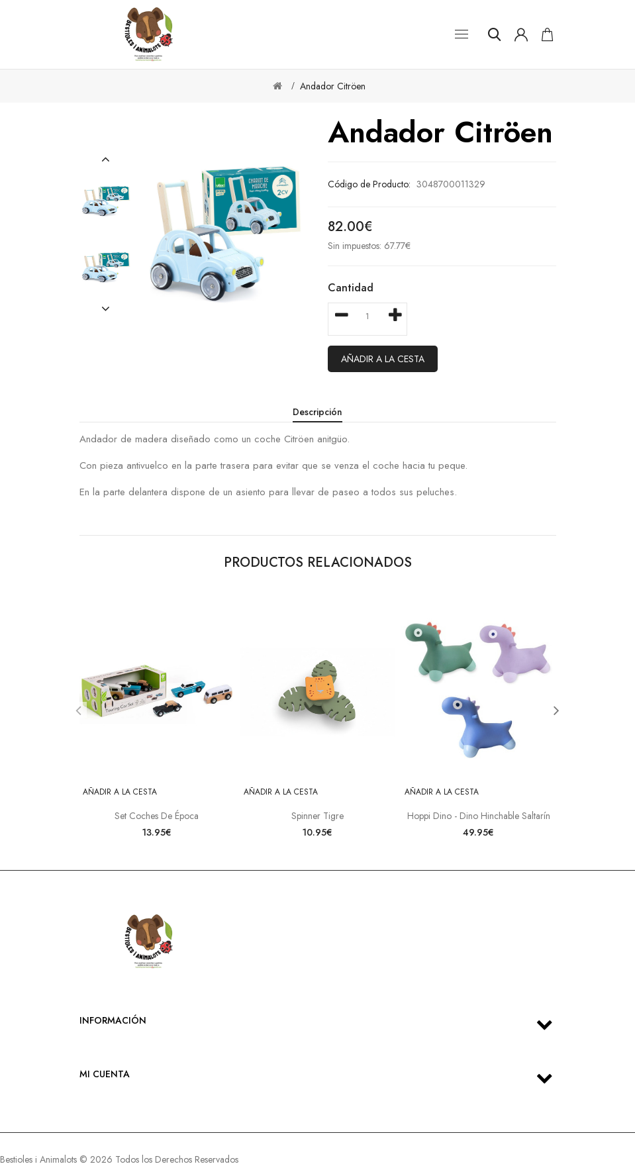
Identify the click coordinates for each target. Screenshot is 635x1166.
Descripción (317, 411)
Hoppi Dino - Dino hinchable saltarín (478, 815)
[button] (105, 159)
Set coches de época (157, 815)
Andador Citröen (333, 86)
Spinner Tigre (317, 815)
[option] (105, 201)
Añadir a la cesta (382, 358)
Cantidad (350, 287)
